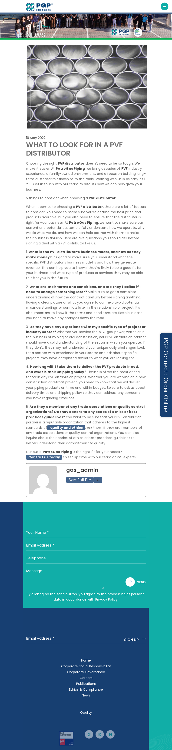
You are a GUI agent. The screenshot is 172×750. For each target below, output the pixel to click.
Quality (86, 712)
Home (31, 26)
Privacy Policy (106, 599)
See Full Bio (80, 481)
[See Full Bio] (98, 481)
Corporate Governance (86, 672)
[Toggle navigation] (164, 6)
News (86, 695)
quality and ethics (66, 429)
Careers (86, 678)
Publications (86, 683)
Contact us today (44, 458)
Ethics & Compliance (86, 689)
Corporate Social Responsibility (86, 666)
